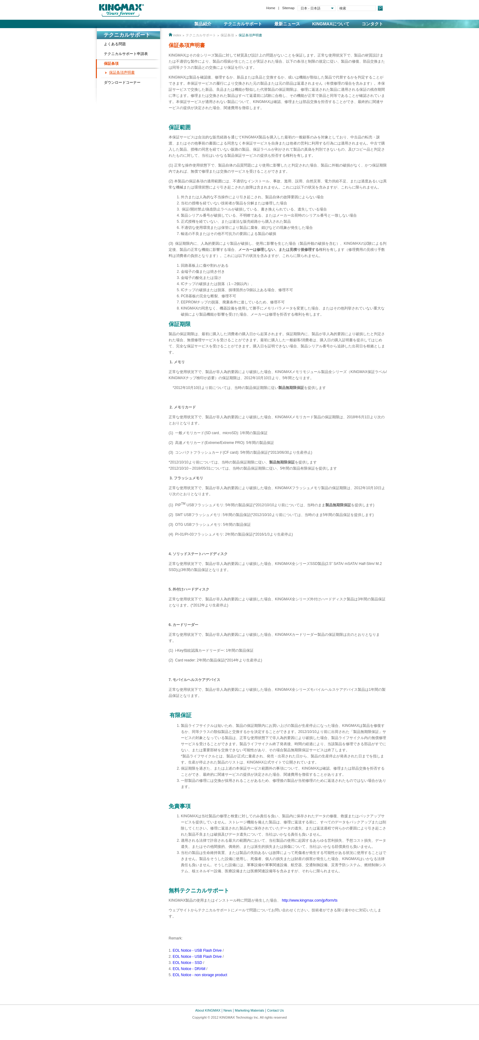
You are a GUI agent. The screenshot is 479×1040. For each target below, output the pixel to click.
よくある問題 (115, 44)
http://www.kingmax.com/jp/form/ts (310, 900)
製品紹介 (202, 23)
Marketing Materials (249, 1010)
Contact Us (275, 1010)
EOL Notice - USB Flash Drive (197, 950)
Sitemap (288, 8)
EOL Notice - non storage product (200, 975)
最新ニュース (287, 23)
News (227, 1010)
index (177, 35)
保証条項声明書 (122, 72)
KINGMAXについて (330, 23)
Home (270, 8)
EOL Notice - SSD (187, 963)
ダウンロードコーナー (122, 82)
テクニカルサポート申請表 (126, 54)
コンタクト (372, 23)
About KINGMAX (208, 1010)
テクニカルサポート (243, 23)
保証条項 (111, 63)
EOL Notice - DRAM (189, 969)
